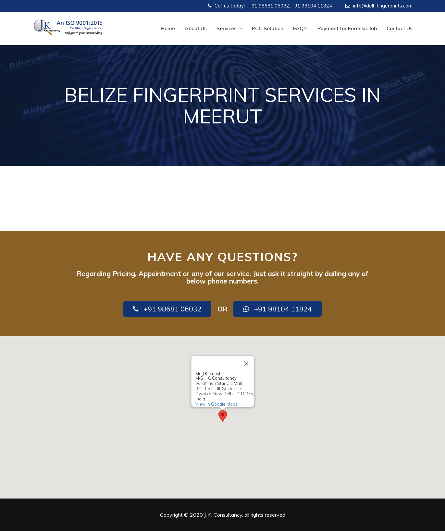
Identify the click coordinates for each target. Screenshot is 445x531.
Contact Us (400, 28)
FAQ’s (300, 28)
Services (229, 28)
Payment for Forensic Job (347, 28)
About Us (196, 28)
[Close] (246, 363)
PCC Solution (267, 28)
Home (168, 28)
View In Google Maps (216, 404)
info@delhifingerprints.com (383, 6)
